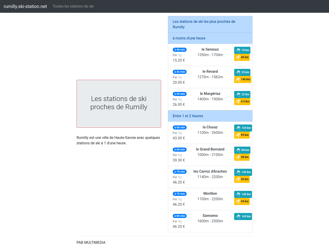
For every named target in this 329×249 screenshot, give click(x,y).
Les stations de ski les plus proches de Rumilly (204, 24)
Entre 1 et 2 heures (188, 116)
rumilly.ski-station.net (25, 6)
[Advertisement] (119, 48)
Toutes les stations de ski (73, 6)
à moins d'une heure (189, 38)
